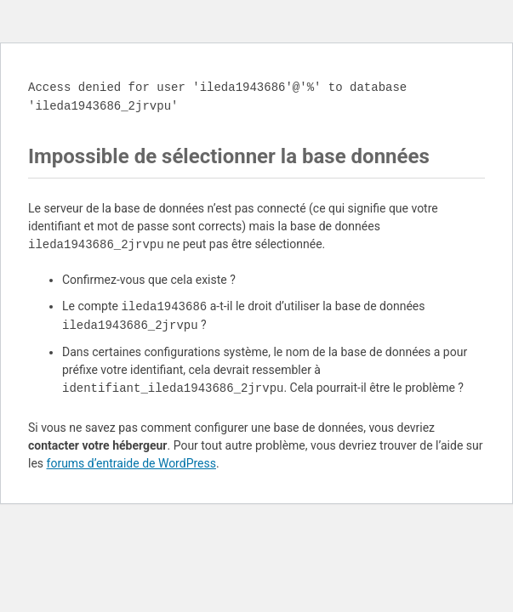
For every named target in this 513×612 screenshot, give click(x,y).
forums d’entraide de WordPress (131, 463)
